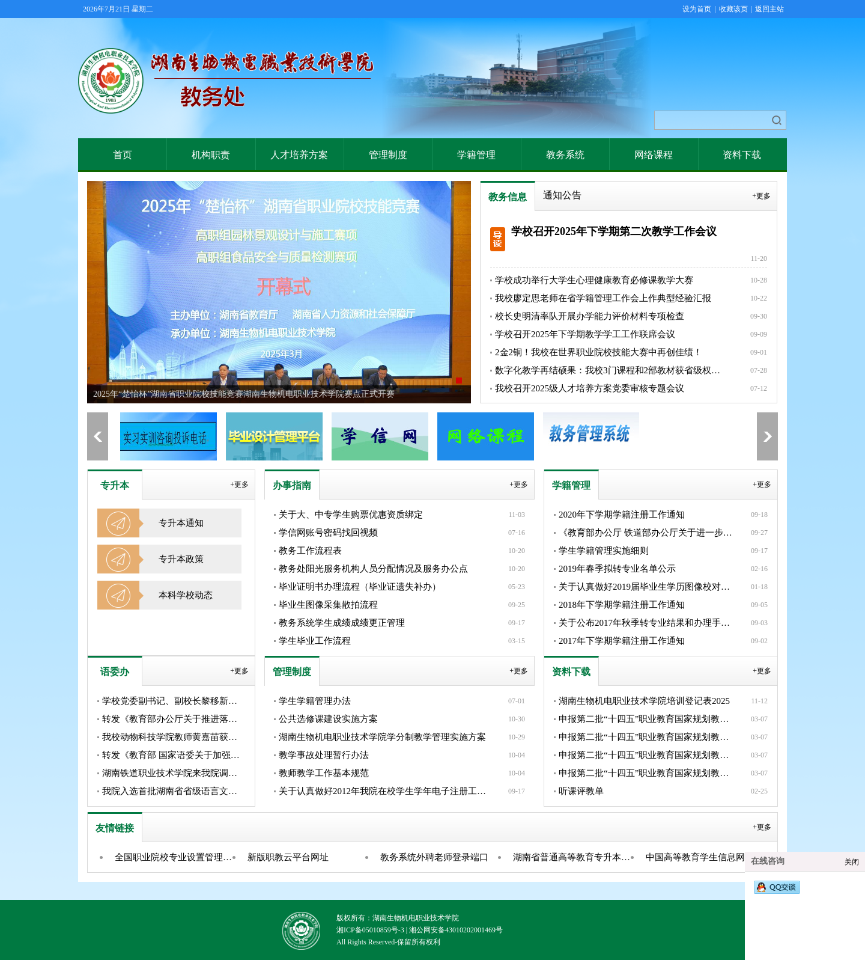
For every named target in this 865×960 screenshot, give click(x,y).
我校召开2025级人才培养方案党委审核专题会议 (589, 388)
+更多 (761, 196)
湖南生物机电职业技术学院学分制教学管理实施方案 (382, 737)
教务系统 (565, 155)
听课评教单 (581, 791)
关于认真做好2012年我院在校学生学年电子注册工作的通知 (383, 791)
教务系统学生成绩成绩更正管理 (342, 623)
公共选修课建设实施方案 (328, 719)
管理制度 (388, 155)
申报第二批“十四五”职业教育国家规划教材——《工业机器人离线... (647, 737)
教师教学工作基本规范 (324, 773)
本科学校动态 (186, 595)
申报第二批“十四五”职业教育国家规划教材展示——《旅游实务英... (647, 773)
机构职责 (211, 155)
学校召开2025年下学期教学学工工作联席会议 (585, 334)
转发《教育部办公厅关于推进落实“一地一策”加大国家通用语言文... (173, 719)
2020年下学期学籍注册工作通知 (622, 514)
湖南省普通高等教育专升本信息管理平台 (576, 857)
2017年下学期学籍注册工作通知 (622, 641)
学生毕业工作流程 (315, 641)
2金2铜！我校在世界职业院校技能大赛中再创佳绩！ (598, 352)
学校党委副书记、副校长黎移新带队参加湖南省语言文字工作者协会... (173, 701)
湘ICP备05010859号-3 (370, 930)
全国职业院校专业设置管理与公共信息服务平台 (177, 857)
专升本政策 (181, 559)
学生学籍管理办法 (315, 701)
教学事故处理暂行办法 (324, 755)
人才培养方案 (299, 155)
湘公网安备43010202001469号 (456, 930)
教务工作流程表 (310, 550)
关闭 (852, 862)
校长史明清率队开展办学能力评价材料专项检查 (589, 316)
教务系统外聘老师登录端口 (434, 857)
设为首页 (696, 9)
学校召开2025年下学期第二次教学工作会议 (614, 231)
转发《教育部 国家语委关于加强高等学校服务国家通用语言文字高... (173, 755)
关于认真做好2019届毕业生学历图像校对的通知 (647, 587)
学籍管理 (476, 155)
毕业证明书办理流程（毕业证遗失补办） (360, 587)
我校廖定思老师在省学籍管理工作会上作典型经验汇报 (603, 298)
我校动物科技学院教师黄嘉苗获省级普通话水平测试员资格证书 (173, 737)
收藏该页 (733, 9)
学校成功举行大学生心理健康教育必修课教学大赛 (594, 280)
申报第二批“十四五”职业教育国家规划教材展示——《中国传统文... (647, 719)
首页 (122, 155)
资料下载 (742, 155)
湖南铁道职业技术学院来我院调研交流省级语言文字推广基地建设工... (173, 773)
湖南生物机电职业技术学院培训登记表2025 (644, 701)
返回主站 (769, 9)
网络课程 (653, 155)
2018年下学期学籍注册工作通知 (622, 605)
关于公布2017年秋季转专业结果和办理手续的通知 (647, 623)
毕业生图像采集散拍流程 (328, 605)
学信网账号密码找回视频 (328, 532)
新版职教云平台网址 (288, 857)
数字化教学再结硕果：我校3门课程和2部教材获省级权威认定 (610, 370)
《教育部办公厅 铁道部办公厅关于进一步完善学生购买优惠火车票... (647, 532)
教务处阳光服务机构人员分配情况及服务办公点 (373, 568)
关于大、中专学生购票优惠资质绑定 (351, 514)
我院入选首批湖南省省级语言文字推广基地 (173, 791)
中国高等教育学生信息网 (695, 857)
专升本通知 (181, 523)
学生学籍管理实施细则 (604, 550)
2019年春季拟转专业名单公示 (617, 568)
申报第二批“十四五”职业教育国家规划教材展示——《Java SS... (647, 755)
